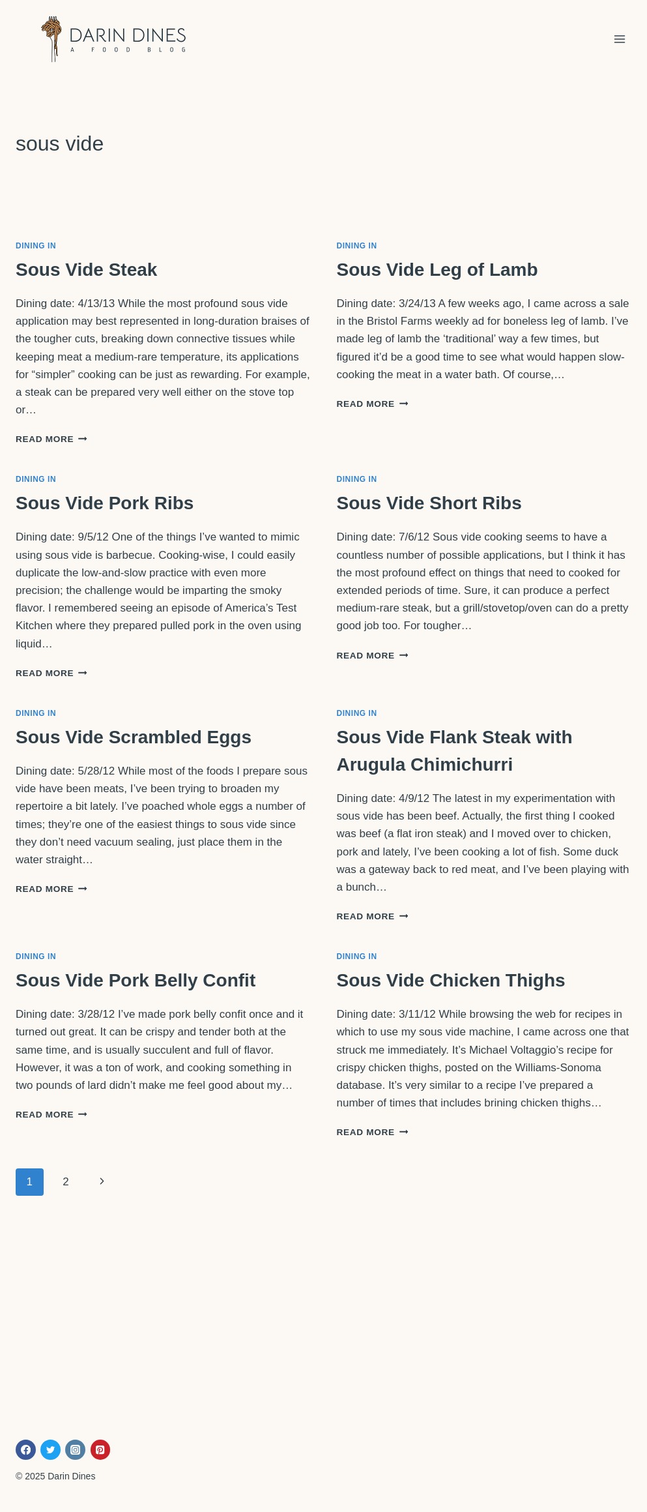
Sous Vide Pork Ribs (105, 503)
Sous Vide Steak (86, 269)
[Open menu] (619, 39)
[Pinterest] (101, 1450)
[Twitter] (50, 1450)
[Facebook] (26, 1450)
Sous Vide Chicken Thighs (451, 980)
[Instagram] (75, 1450)
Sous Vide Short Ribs (429, 503)
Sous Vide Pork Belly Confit (135, 980)
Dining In (36, 245)
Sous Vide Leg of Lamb (437, 269)
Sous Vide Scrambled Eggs (134, 737)
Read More (51, 439)
